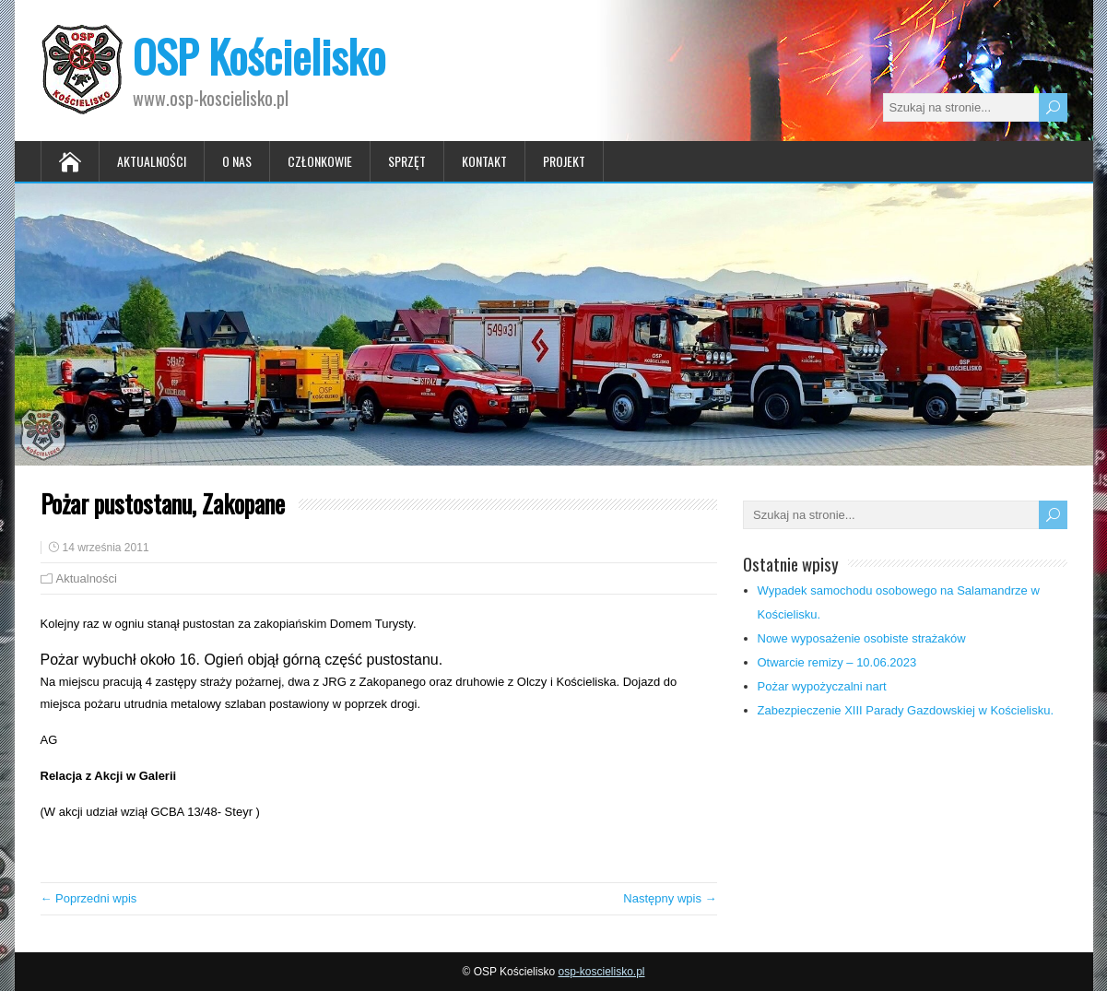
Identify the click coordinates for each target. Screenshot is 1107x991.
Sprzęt (407, 161)
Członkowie (320, 161)
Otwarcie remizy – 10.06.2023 (837, 662)
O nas (237, 161)
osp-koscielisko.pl (601, 971)
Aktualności (151, 161)
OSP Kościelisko (259, 55)
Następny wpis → (669, 898)
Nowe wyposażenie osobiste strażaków (862, 638)
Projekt (564, 161)
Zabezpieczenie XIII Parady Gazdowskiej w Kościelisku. (906, 710)
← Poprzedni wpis (89, 898)
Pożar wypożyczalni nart (822, 686)
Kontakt (484, 161)
